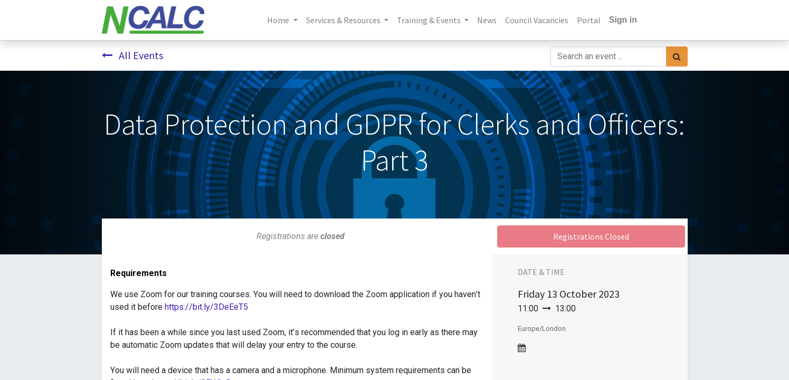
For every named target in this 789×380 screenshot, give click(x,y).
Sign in (623, 19)
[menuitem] (487, 20)
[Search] (677, 56)
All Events (132, 55)
